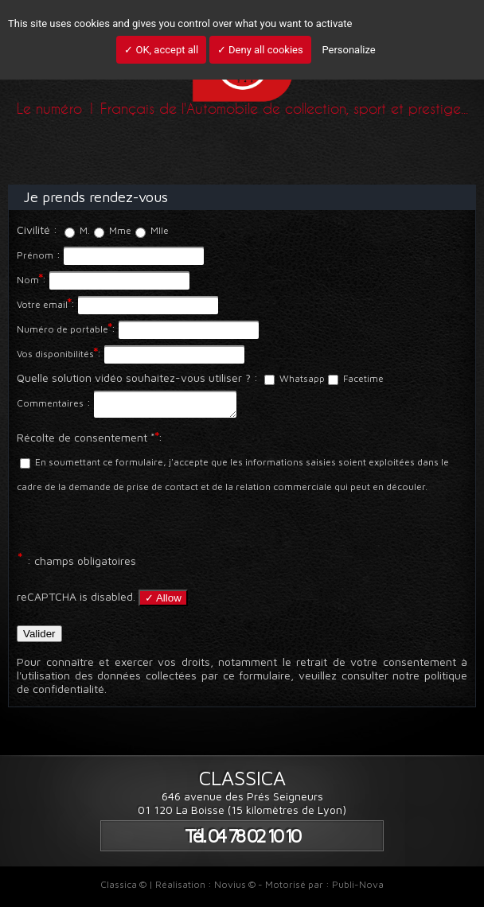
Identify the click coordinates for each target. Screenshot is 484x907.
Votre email (42, 304)
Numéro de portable (62, 329)
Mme (112, 230)
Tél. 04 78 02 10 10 (242, 840)
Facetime (356, 378)
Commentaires (50, 403)
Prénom (35, 255)
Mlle (152, 230)
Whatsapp (294, 378)
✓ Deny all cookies (260, 50)
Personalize (348, 50)
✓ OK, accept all (161, 50)
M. (77, 230)
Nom (28, 280)
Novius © (235, 889)
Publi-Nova (358, 889)
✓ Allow (163, 603)
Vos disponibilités (55, 354)
